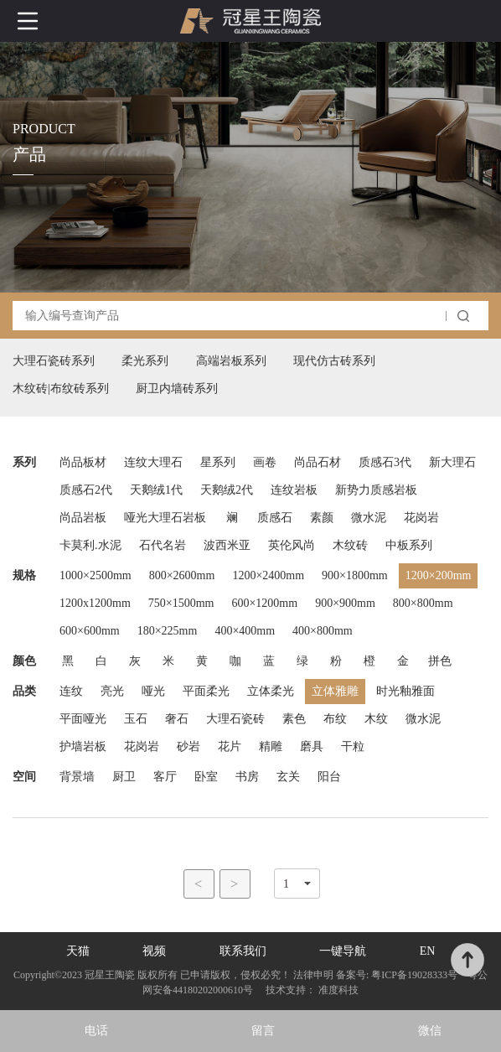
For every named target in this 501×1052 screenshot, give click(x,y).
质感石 (274, 517)
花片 (229, 746)
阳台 (329, 776)
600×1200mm (264, 603)
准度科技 (338, 990)
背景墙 (77, 776)
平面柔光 (206, 691)
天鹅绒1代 (156, 490)
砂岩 (188, 746)
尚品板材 (82, 462)
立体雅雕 (335, 691)
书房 (247, 776)
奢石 (177, 719)
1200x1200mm (95, 603)
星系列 (217, 462)
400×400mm (244, 630)
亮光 (112, 691)
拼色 (440, 661)
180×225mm (167, 630)
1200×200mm (438, 575)
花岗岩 (421, 517)
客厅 (165, 776)
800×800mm (423, 603)
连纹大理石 (153, 462)
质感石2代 (85, 490)
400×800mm (322, 630)
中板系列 (408, 545)
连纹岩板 (294, 490)
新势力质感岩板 (376, 490)
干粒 (352, 746)
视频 (154, 951)
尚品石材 (317, 462)
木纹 (376, 719)
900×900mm (345, 603)
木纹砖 (350, 545)
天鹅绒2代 (226, 490)
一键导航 (342, 951)
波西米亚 (227, 545)
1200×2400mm (268, 575)
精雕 (270, 746)
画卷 (264, 462)
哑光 (153, 691)
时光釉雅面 (405, 691)
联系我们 (243, 951)
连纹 (71, 691)
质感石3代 (385, 462)
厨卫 (124, 776)
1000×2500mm (95, 575)
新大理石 (452, 462)
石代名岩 (162, 545)
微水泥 (368, 517)
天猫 (78, 951)
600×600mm (89, 630)
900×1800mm (355, 575)
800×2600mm (182, 575)
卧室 (206, 776)
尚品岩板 (82, 517)
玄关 (288, 776)
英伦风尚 (291, 545)
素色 (294, 719)
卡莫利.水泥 (90, 545)
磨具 (311, 746)
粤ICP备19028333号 (414, 975)
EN (428, 951)
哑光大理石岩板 (165, 517)
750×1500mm (181, 603)
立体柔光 (270, 691)
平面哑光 (82, 719)
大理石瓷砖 (235, 719)
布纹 (335, 719)
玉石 (135, 719)
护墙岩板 (82, 746)
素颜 (321, 517)
